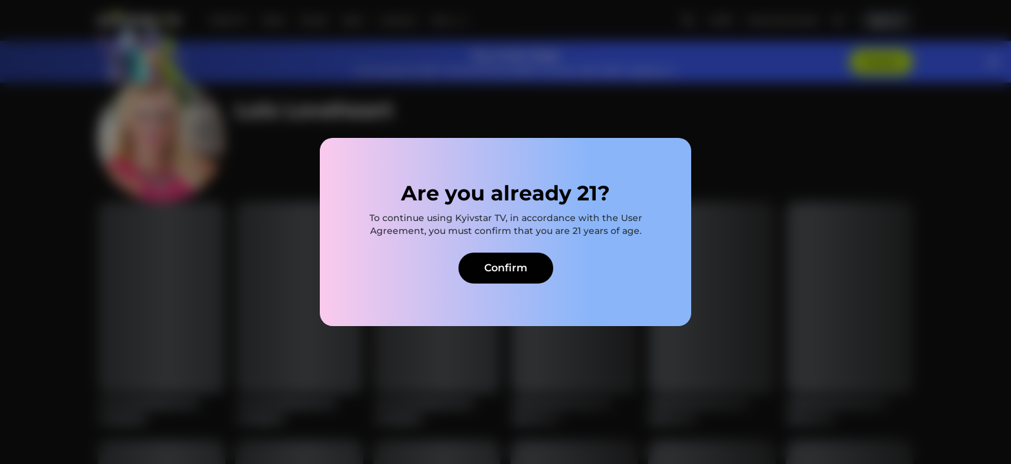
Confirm (505, 268)
